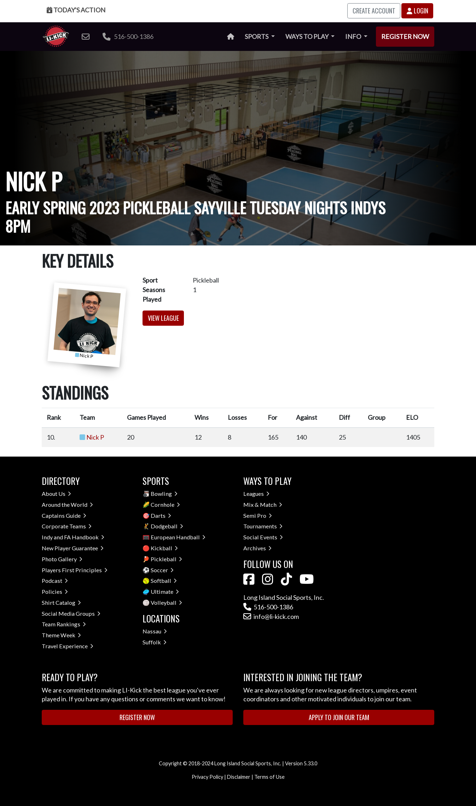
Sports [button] (257, 36)
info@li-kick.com (271, 616)
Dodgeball (167, 526)
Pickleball (166, 559)
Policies (55, 591)
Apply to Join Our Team (339, 717)
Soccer (162, 570)
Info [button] (353, 36)
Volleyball (166, 602)
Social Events (263, 537)
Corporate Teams (67, 526)
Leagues (256, 493)
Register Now (405, 36)
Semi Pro (257, 515)
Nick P (95, 437)
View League (163, 318)
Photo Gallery (62, 559)
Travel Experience (67, 646)
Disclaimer (238, 777)
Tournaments (263, 526)
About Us (56, 493)
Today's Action (76, 10)
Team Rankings (64, 624)
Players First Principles (75, 570)
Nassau (155, 631)
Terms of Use (269, 777)
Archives (257, 548)
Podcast (55, 580)
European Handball (178, 537)
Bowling (164, 493)
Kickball (164, 548)
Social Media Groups (71, 613)
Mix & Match (262, 504)
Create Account (374, 10)
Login (417, 10)
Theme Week (61, 635)
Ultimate (165, 591)
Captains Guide (64, 515)
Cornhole (165, 504)
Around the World (67, 504)
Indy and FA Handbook (73, 537)
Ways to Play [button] (307, 36)
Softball (164, 580)
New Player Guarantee (73, 548)
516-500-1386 (128, 36)
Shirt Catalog (61, 602)
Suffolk (155, 642)
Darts (161, 515)
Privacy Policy (207, 777)
